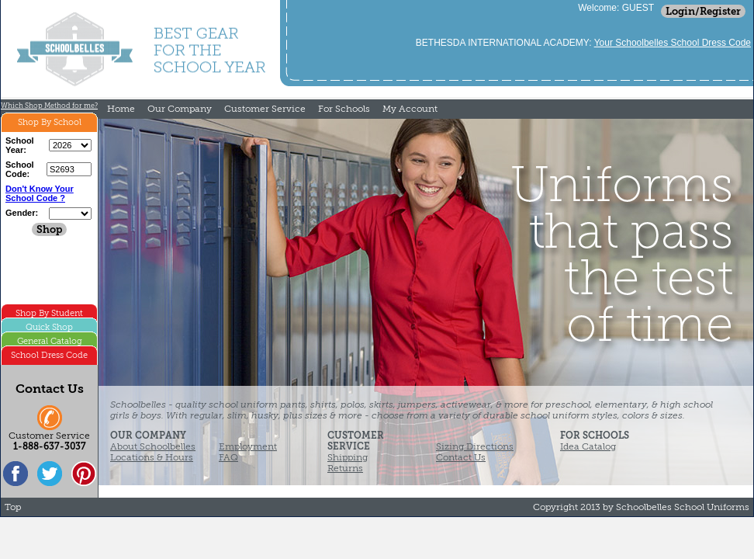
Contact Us (461, 457)
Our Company (179, 108)
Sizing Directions (475, 446)
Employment (248, 446)
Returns (345, 468)
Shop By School (49, 122)
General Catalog (49, 341)
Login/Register (703, 11)
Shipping (347, 457)
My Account (410, 108)
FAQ (228, 457)
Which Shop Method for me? (49, 105)
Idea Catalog (588, 446)
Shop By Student (49, 313)
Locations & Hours (151, 457)
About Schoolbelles (152, 446)
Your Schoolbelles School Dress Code (672, 42)
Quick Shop (49, 327)
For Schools (344, 108)
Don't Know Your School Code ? (39, 193)
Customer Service (265, 108)
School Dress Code (49, 355)
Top (13, 507)
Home (121, 108)
